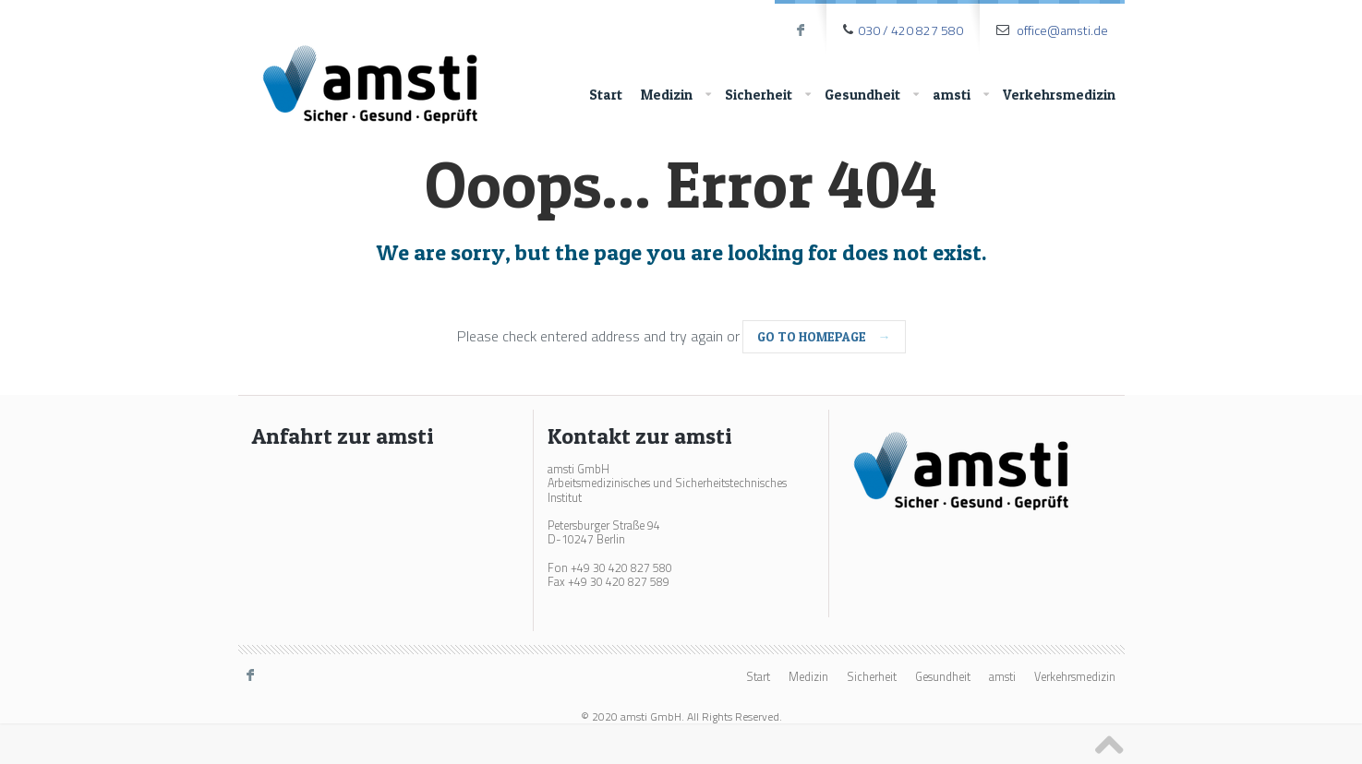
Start (605, 94)
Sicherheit (768, 95)
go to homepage (824, 336)
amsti (961, 95)
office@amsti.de (1062, 30)
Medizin (676, 95)
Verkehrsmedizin (1059, 94)
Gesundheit (872, 95)
